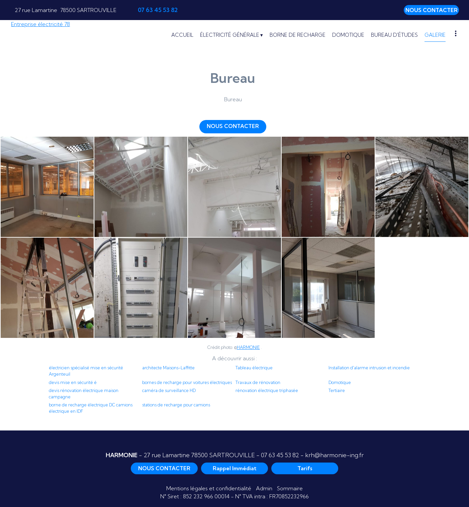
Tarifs (304, 468)
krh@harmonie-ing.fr (334, 455)
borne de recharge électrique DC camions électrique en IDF (90, 408)
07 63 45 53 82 (280, 455)
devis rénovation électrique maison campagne (83, 393)
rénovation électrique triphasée (267, 390)
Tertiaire (337, 390)
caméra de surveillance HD (169, 390)
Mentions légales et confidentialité (208, 488)
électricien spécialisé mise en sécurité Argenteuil (86, 371)
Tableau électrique (254, 367)
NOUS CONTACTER (431, 10)
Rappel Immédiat (235, 468)
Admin (264, 488)
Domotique (340, 382)
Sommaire (290, 488)
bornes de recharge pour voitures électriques (187, 382)
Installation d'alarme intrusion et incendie (369, 367)
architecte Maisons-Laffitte (168, 367)
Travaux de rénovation (258, 382)
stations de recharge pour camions (176, 404)
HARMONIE (248, 347)
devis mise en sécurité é (73, 382)
